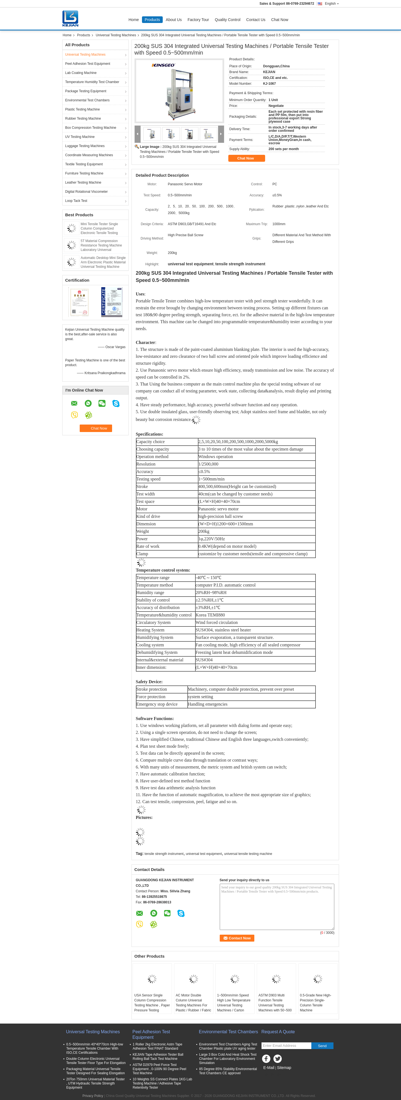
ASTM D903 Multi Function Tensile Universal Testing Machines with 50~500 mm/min (275, 1005)
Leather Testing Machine (83, 182)
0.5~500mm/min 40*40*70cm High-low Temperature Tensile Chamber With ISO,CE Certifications (94, 1048)
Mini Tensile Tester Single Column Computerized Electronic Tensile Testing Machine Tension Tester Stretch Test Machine (104, 233)
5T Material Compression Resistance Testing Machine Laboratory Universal (101, 245)
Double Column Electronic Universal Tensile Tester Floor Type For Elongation (96, 1061)
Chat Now (279, 20)
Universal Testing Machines (116, 35)
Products (152, 19)
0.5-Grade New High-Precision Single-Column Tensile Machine (315, 1002)
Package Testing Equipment (86, 91)
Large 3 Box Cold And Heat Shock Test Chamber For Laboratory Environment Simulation (228, 1059)
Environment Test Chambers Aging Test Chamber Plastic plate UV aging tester (228, 1046)
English (332, 4)
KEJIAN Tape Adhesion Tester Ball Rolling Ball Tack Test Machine (158, 1057)
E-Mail (269, 1067)
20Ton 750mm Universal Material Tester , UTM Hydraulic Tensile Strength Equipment (95, 1083)
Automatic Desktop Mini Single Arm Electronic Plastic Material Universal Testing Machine (103, 262)
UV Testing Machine (80, 137)
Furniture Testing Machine (84, 173)
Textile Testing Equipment (84, 164)
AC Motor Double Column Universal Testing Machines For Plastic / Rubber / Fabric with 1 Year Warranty (193, 1005)
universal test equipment (204, 854)
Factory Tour (198, 19)
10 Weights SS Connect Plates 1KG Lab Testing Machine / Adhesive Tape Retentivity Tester (162, 1083)
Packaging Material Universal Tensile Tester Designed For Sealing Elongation (95, 1071)
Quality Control (227, 19)
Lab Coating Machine (81, 73)
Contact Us (255, 19)
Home (134, 19)
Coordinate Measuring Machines (89, 155)
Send (322, 1046)
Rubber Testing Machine (83, 118)
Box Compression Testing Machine (91, 128)
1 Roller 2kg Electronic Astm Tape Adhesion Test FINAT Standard (157, 1046)
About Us (174, 19)
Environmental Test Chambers (87, 100)
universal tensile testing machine (248, 854)
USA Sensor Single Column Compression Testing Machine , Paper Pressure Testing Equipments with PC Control (152, 1007)
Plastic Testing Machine (82, 109)
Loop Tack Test (76, 201)
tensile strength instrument (163, 854)
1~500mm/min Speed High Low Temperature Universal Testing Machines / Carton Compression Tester (233, 1005)
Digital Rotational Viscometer (86, 192)
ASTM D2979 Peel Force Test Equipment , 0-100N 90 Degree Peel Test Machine (159, 1069)
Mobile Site (271, 1074)
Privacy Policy (92, 1096)
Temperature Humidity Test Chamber (92, 82)
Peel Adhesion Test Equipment (87, 64)
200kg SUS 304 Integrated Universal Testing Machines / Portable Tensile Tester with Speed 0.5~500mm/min (179, 152)
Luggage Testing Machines (85, 146)
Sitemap (284, 1067)
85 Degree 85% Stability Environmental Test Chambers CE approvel (228, 1071)
